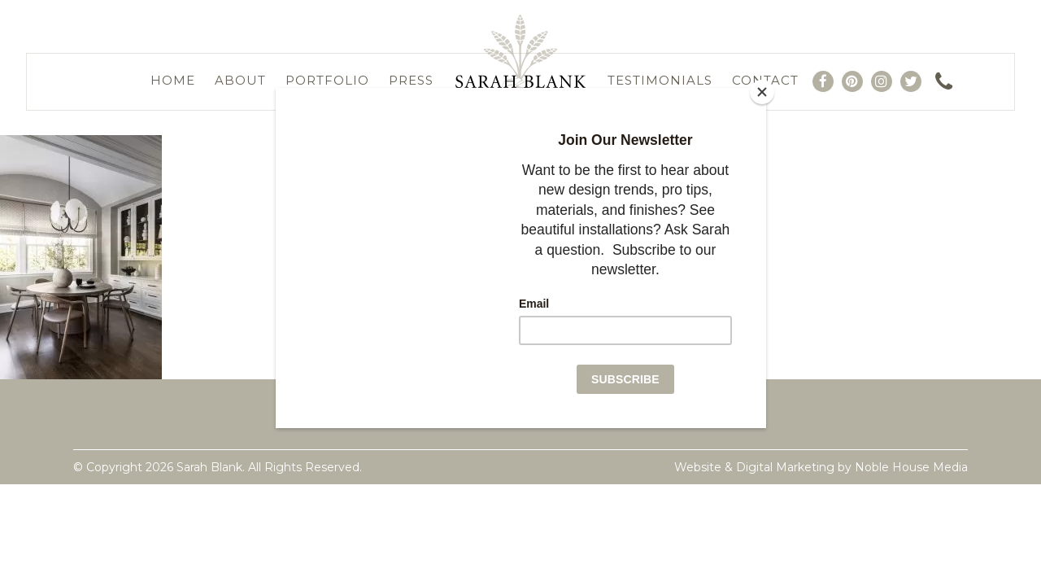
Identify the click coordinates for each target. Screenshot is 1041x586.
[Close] (762, 92)
